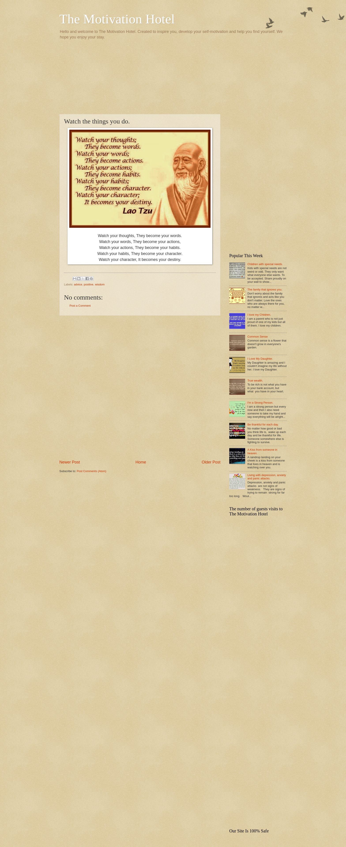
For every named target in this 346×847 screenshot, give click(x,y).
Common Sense (257, 336)
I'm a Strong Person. (260, 402)
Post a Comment (80, 305)
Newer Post (69, 462)
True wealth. (255, 380)
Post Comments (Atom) (91, 471)
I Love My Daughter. (260, 358)
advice (78, 284)
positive (88, 284)
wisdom (100, 284)
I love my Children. (259, 314)
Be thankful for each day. (262, 424)
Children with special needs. (265, 264)
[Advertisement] (173, 76)
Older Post (211, 462)
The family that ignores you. (264, 289)
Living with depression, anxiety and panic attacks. (266, 476)
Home (140, 462)
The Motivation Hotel (117, 19)
